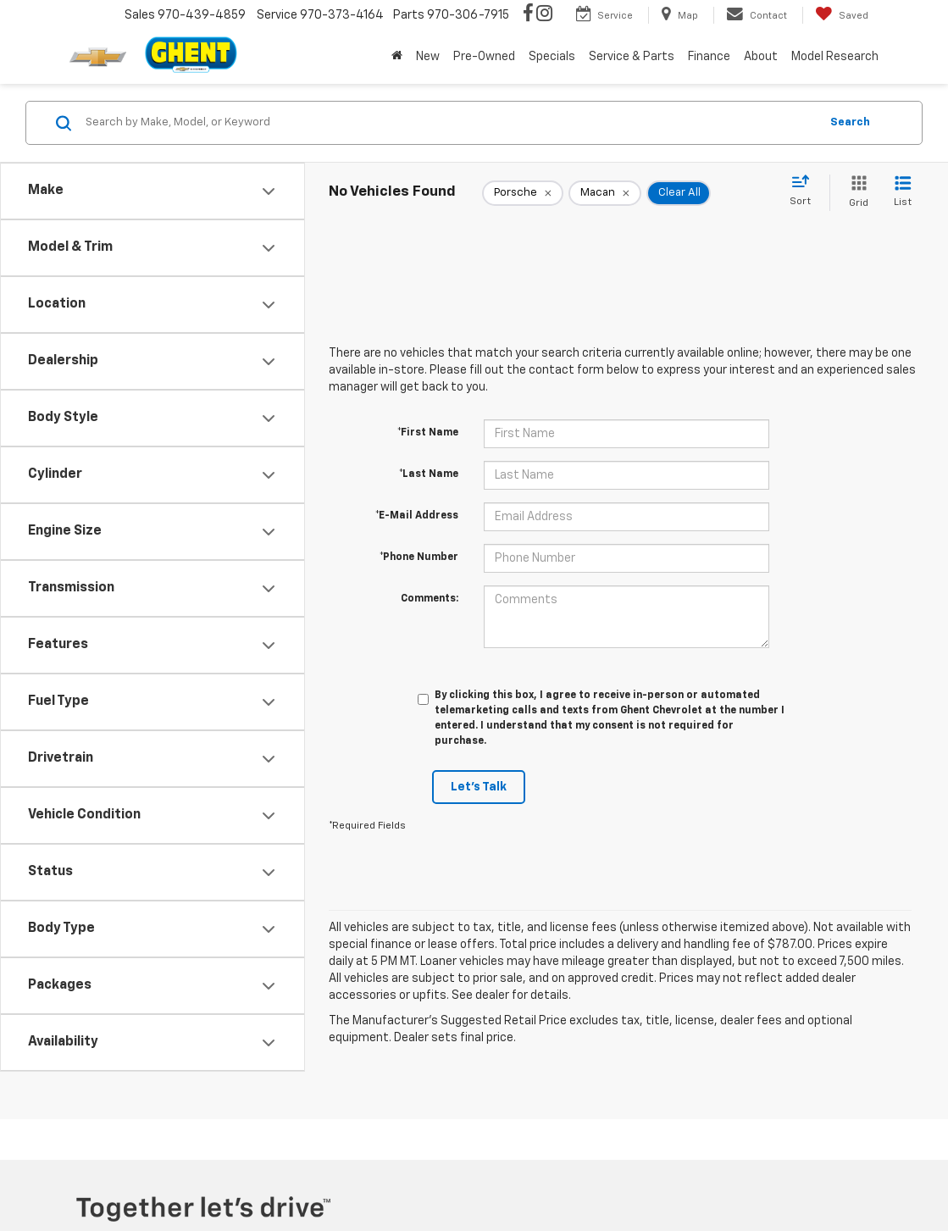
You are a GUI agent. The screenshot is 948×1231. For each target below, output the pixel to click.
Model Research (835, 57)
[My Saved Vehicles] (841, 15)
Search (850, 122)
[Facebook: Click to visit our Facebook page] (528, 15)
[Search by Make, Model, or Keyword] (450, 123)
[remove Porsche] (522, 193)
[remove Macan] (604, 193)
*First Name (427, 433)
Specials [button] (552, 57)
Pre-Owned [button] (484, 57)
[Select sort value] (805, 191)
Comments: (429, 599)
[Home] (397, 57)
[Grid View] (855, 193)
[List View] (902, 193)
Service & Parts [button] (631, 57)
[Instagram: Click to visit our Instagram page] (544, 15)
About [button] (761, 57)
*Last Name (428, 474)
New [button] (428, 57)
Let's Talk (479, 787)
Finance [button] (709, 57)
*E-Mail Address (416, 516)
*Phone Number (419, 557)
